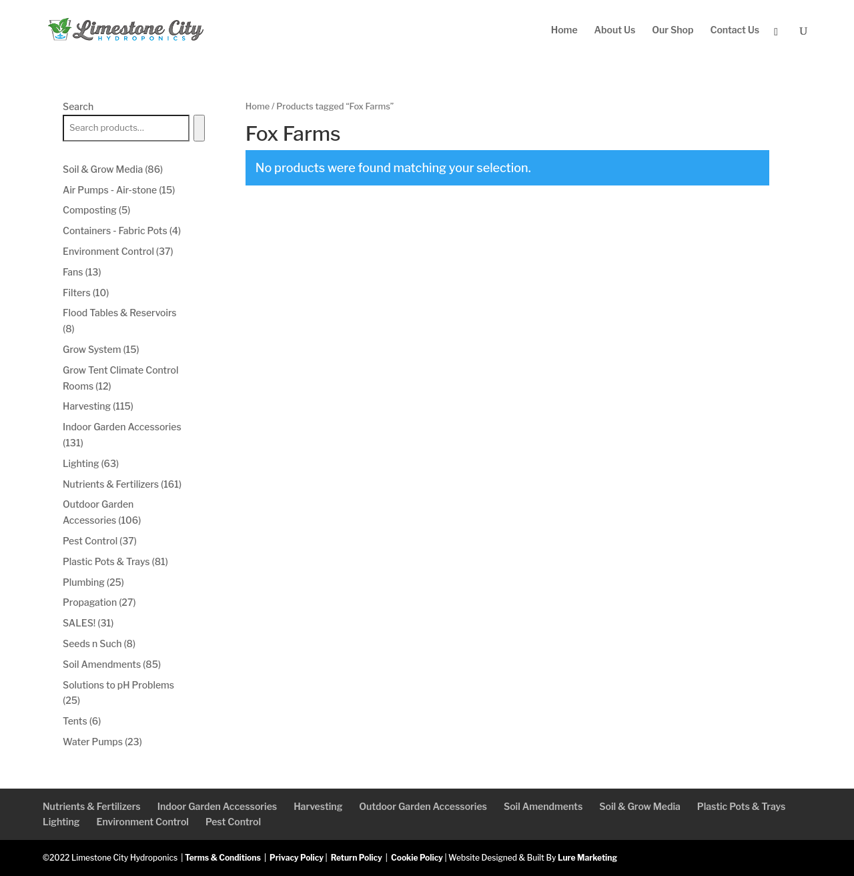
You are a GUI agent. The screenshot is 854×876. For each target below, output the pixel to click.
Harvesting (318, 806)
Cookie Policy (417, 858)
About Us (615, 30)
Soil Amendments (543, 806)
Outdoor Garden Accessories (423, 806)
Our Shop (672, 30)
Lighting (61, 821)
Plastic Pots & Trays (741, 806)
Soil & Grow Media (640, 806)
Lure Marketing (587, 858)
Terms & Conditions (223, 858)
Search (78, 106)
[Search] (199, 128)
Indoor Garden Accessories (217, 806)
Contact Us (734, 30)
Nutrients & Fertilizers (92, 806)
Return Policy (356, 858)
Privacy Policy (297, 858)
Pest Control (233, 821)
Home (564, 30)
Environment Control (142, 821)
